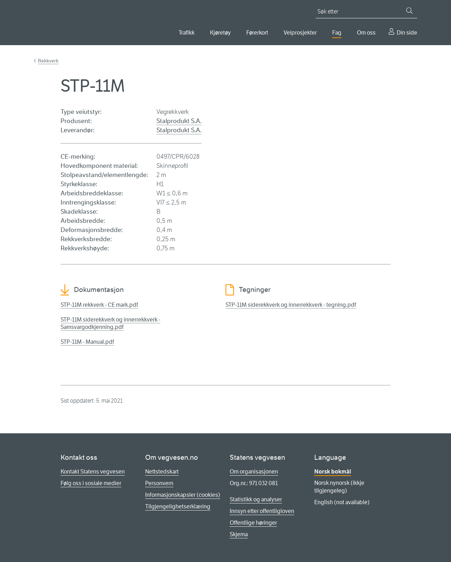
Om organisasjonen (254, 471)
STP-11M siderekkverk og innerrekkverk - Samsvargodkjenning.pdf (110, 323)
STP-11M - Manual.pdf (87, 341)
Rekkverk (48, 60)
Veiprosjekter (300, 32)
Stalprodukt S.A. (179, 121)
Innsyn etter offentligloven (262, 511)
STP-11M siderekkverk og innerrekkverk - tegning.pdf (291, 304)
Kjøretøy (220, 32)
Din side (407, 32)
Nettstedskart (162, 471)
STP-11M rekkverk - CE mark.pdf (99, 304)
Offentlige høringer (253, 522)
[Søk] (409, 10)
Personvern (159, 483)
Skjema (239, 534)
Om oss (366, 32)
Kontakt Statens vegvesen (93, 471)
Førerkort (257, 32)
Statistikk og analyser (256, 499)
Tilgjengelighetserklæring (177, 506)
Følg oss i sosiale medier (91, 483)
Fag (336, 32)
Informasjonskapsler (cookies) (182, 494)
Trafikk (186, 32)
